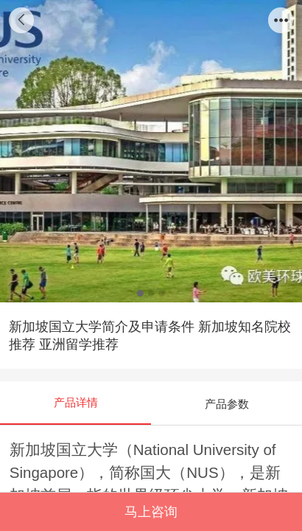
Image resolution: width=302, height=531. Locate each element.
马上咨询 (151, 511)
